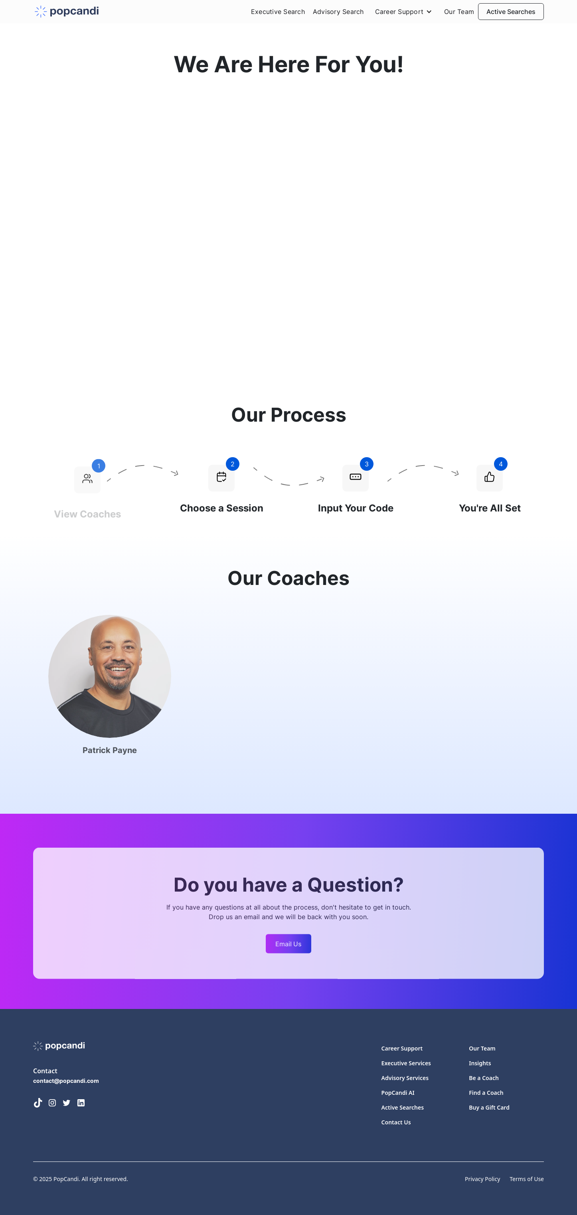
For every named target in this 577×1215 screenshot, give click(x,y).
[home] (66, 12)
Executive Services (406, 1063)
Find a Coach (486, 1092)
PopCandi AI (398, 1092)
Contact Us (396, 1122)
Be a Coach (484, 1078)
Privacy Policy (482, 1179)
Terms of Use (527, 1179)
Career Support (402, 1048)
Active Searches (511, 12)
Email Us (288, 946)
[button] (404, 11)
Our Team (459, 12)
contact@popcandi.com (66, 1080)
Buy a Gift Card (489, 1107)
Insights (480, 1063)
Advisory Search (338, 12)
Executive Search (278, 12)
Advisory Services (405, 1078)
